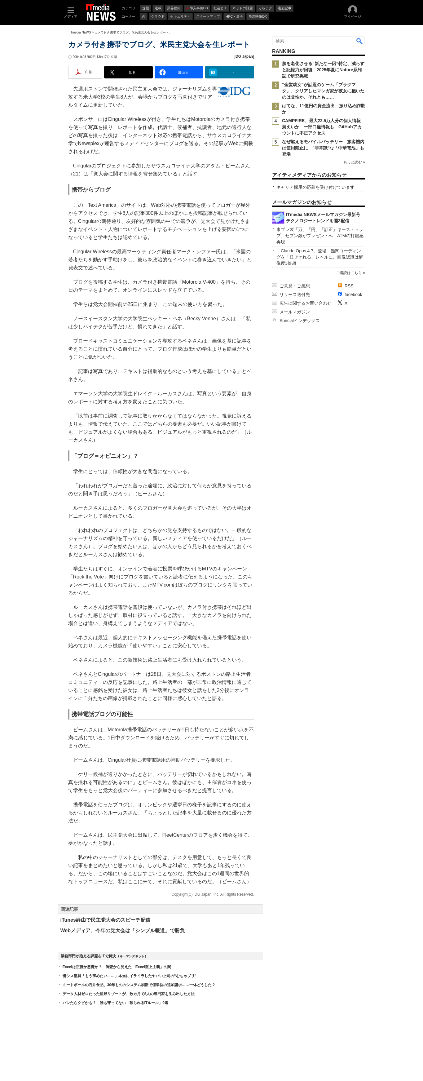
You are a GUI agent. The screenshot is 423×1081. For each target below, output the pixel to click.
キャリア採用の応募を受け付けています (315, 187)
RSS (349, 285)
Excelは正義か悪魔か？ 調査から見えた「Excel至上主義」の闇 (117, 967)
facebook (353, 294)
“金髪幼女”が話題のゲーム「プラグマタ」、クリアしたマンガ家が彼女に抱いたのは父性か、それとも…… (323, 91)
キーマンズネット (132, 956)
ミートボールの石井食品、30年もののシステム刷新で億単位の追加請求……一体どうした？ (139, 985)
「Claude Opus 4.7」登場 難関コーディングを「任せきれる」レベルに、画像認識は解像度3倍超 (319, 257)
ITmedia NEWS (80, 32)
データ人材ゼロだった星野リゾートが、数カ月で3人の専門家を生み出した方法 (129, 994)
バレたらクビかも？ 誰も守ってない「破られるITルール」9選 (115, 1003)
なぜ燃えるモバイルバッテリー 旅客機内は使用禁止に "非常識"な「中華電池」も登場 (323, 148)
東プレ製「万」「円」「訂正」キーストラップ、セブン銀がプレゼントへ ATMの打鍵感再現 (320, 235)
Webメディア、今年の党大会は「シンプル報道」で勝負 (122, 930)
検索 (359, 41)
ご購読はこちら (349, 273)
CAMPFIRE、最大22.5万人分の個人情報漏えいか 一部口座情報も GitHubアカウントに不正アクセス (322, 126)
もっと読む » (354, 162)
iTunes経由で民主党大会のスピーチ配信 (105, 920)
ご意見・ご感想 (295, 285)
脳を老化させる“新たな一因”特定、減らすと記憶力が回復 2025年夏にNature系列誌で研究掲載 (323, 69)
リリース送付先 (295, 294)
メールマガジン (295, 311)
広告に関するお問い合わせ (306, 303)
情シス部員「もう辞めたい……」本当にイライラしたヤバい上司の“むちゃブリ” (129, 976)
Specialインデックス (300, 320)
